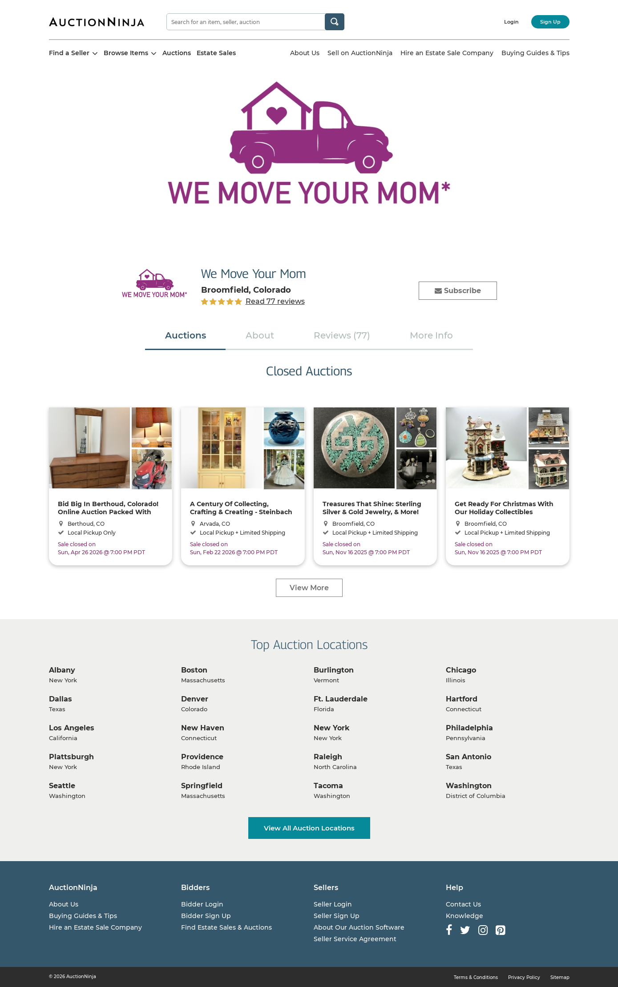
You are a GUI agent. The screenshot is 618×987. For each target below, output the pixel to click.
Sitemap (560, 977)
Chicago (461, 670)
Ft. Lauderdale (341, 699)
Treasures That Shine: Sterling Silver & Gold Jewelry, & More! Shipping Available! (372, 508)
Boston (194, 670)
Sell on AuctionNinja (359, 53)
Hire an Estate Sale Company (446, 53)
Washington (469, 786)
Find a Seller (73, 53)
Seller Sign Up (336, 916)
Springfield (201, 786)
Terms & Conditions (476, 977)
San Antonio (468, 757)
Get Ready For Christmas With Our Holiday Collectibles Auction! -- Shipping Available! (504, 508)
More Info (431, 335)
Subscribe (458, 290)
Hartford (461, 699)
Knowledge (464, 916)
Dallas (60, 699)
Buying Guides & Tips (535, 53)
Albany (62, 670)
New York (332, 728)
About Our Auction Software (359, 927)
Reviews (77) (342, 335)
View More (309, 588)
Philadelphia (469, 728)
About (260, 335)
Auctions (176, 53)
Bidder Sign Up (206, 916)
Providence (202, 757)
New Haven (202, 728)
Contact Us (463, 904)
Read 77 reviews (275, 301)
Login (511, 22)
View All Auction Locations (309, 828)
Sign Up (550, 22)
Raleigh (328, 757)
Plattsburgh (71, 757)
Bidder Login (202, 904)
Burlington (334, 670)
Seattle (62, 786)
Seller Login (333, 904)
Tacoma (328, 786)
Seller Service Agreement (355, 939)
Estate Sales (216, 53)
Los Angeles (71, 728)
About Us (304, 53)
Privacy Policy (524, 977)
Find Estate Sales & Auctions (226, 927)
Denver (194, 699)
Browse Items (130, 53)
